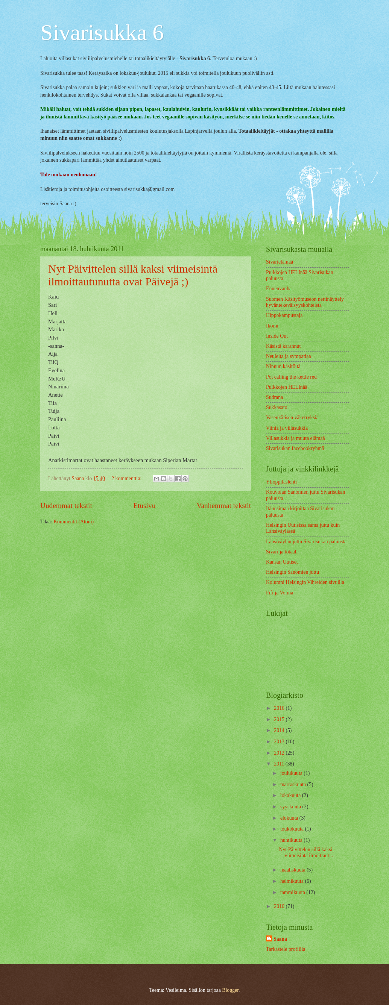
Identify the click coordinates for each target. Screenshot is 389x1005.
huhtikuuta (292, 840)
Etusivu (144, 505)
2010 (280, 906)
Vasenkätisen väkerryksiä (292, 417)
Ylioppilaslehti (281, 482)
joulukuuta (292, 773)
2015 (280, 719)
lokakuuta (291, 795)
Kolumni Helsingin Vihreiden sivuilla (305, 582)
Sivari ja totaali (282, 552)
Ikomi (272, 326)
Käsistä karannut (283, 346)
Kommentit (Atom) (73, 521)
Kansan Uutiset (282, 562)
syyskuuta (291, 806)
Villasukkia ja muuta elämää (295, 438)
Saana (280, 939)
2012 (280, 753)
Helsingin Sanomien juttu (292, 572)
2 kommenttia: (127, 478)
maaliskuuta (293, 870)
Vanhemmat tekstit (224, 505)
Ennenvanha (279, 288)
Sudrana (274, 397)
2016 (280, 708)
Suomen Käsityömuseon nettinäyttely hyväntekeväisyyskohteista (305, 302)
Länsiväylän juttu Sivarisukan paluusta (306, 541)
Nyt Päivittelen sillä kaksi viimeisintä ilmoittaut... (306, 853)
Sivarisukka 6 (102, 32)
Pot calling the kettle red (291, 377)
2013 (280, 741)
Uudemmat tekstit (66, 505)
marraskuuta (293, 784)
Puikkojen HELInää (286, 387)
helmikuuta (292, 881)
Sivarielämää (279, 262)
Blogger (230, 990)
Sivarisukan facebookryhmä (295, 448)
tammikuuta (293, 892)
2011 (280, 764)
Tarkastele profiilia (285, 949)
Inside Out (277, 336)
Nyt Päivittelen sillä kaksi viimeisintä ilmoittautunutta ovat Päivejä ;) (132, 275)
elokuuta (289, 818)
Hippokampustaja (284, 315)
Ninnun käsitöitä (283, 366)
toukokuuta (292, 829)
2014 (280, 730)
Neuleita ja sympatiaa (288, 356)
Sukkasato (276, 407)
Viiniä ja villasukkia (287, 428)
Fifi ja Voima (279, 593)
